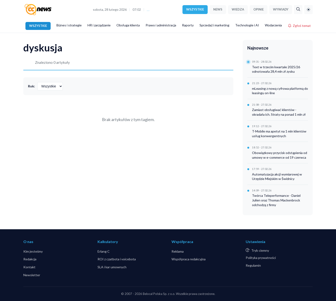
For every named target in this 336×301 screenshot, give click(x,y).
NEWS (217, 9)
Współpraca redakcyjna (189, 259)
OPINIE (258, 9)
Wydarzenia (273, 25)
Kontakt (29, 267)
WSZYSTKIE (195, 9)
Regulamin (253, 265)
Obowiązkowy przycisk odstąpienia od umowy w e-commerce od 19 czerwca (279, 155)
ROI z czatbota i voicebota (117, 259)
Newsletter (31, 275)
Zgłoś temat (299, 26)
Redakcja (29, 259)
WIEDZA (238, 9)
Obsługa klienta (128, 25)
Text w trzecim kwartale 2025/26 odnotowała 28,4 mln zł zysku (276, 69)
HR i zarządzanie (99, 25)
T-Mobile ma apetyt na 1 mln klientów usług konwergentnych (279, 133)
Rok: (31, 86)
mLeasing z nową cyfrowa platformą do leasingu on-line (280, 90)
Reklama (178, 251)
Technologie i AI (247, 25)
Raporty (188, 25)
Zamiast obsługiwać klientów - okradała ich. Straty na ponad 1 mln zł (279, 112)
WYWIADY (280, 9)
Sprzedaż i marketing (214, 25)
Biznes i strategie (69, 25)
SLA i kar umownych (112, 267)
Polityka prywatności (261, 258)
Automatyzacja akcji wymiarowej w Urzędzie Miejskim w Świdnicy (277, 176)
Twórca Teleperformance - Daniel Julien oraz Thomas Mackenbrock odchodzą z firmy (276, 200)
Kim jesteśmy (33, 251)
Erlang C (104, 251)
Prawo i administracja (161, 25)
